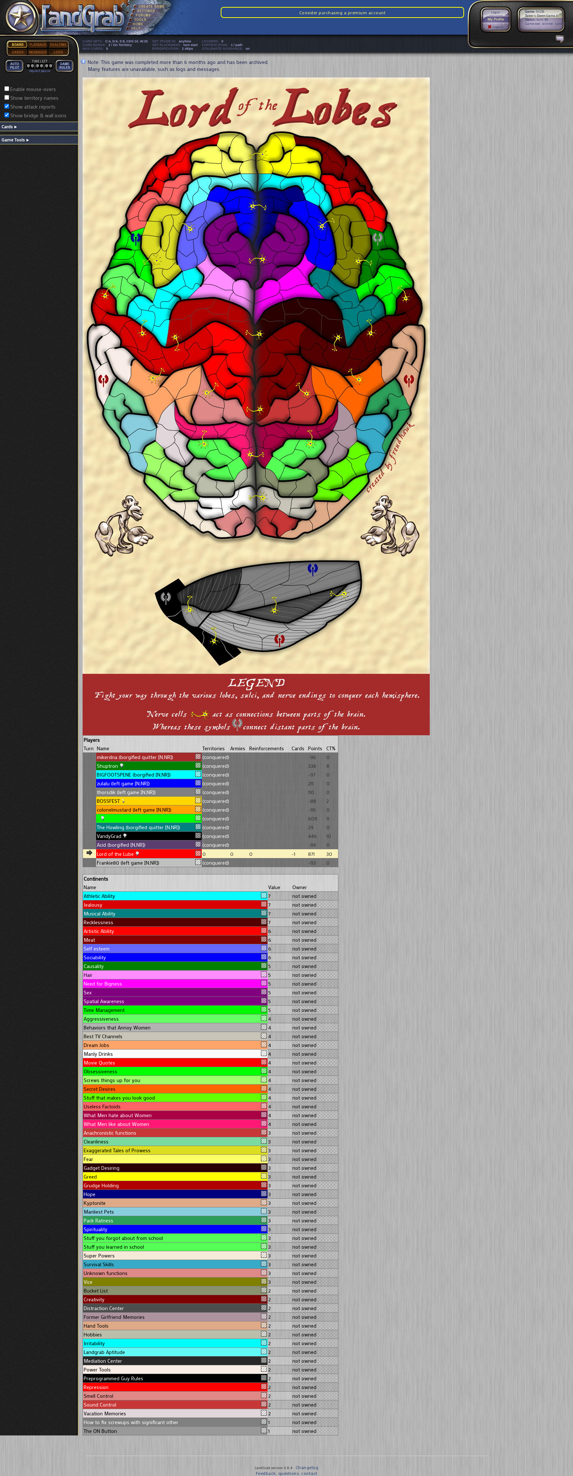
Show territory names (34, 97)
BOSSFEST (108, 800)
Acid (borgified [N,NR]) (121, 844)
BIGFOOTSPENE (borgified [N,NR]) (134, 774)
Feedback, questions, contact (287, 1473)
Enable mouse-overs (33, 89)
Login (495, 12)
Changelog (307, 1467)
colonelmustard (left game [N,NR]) (134, 809)
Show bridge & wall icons (38, 115)
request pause (39, 71)
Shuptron (107, 765)
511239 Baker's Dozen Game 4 (541, 14)
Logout (495, 26)
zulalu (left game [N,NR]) (123, 783)
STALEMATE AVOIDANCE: (227, 48)
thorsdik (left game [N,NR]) (126, 792)
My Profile (495, 19)
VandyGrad (109, 835)
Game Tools (15, 140)
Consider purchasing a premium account (342, 12)
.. (98, 818)
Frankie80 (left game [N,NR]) (128, 862)
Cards (9, 126)
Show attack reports (33, 106)
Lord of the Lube (115, 853)
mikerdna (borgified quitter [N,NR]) (135, 757)
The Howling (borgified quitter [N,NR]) (138, 827)
